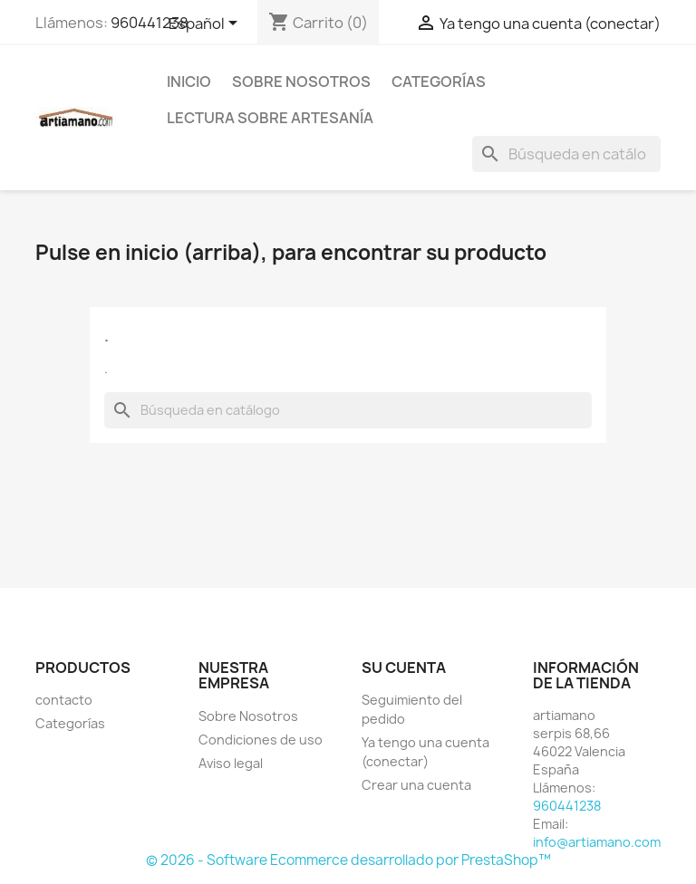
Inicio (189, 81)
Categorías (439, 81)
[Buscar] (566, 154)
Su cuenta (404, 667)
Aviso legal (230, 763)
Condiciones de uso (260, 739)
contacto (63, 699)
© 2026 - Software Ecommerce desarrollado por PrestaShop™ (348, 860)
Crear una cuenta (416, 784)
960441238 (149, 23)
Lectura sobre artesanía (270, 118)
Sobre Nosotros (301, 81)
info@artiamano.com (597, 841)
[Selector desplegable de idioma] (206, 24)
